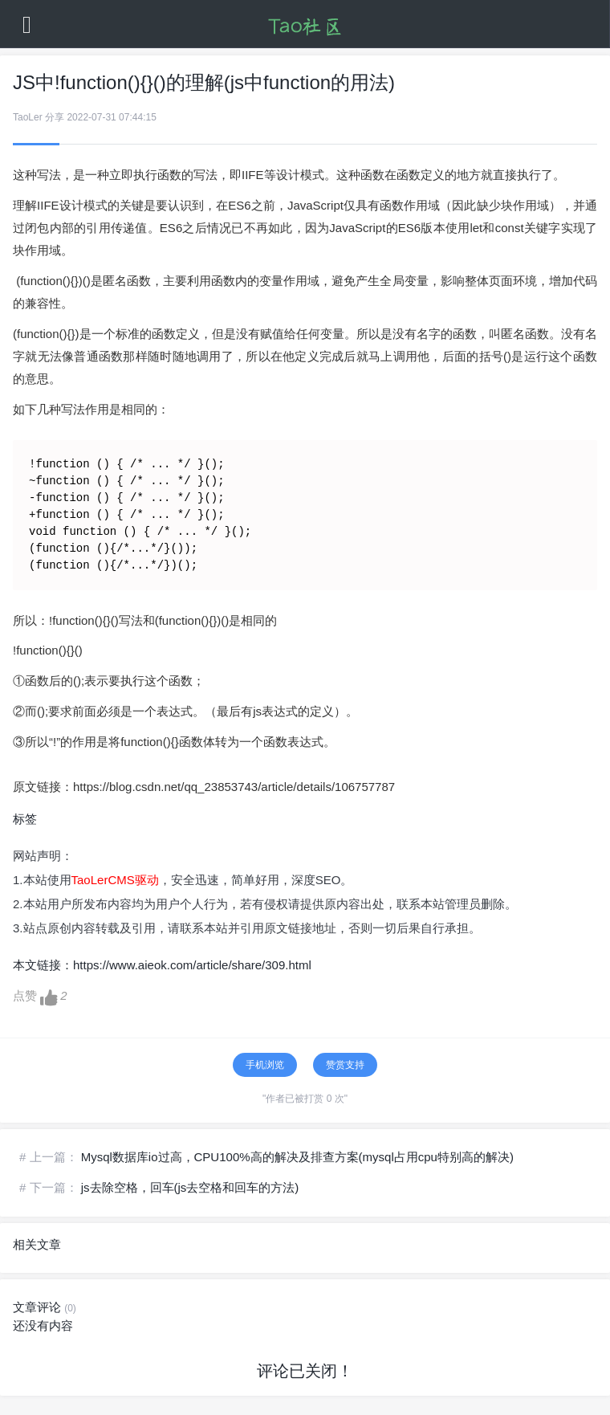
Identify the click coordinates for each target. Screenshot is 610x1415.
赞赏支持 (345, 1064)
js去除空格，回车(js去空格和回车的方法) (190, 1187)
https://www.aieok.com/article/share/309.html (192, 965)
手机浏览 (265, 1064)
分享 (54, 117)
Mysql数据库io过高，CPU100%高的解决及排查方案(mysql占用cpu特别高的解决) (297, 1157)
